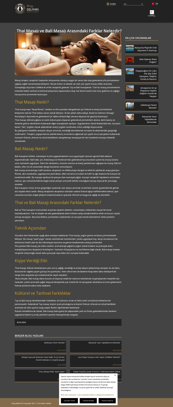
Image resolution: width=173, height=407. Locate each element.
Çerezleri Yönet (69, 401)
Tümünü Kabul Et (107, 401)
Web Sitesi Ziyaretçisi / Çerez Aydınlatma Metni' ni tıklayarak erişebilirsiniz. (87, 395)
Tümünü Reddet (88, 401)
